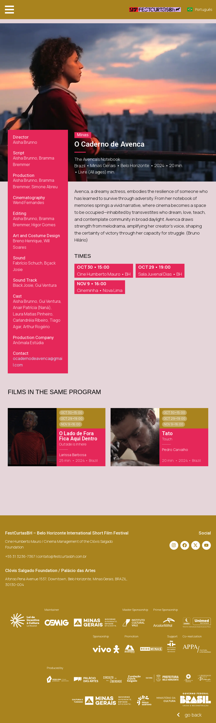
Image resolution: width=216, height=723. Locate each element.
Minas (83, 134)
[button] (9, 9)
